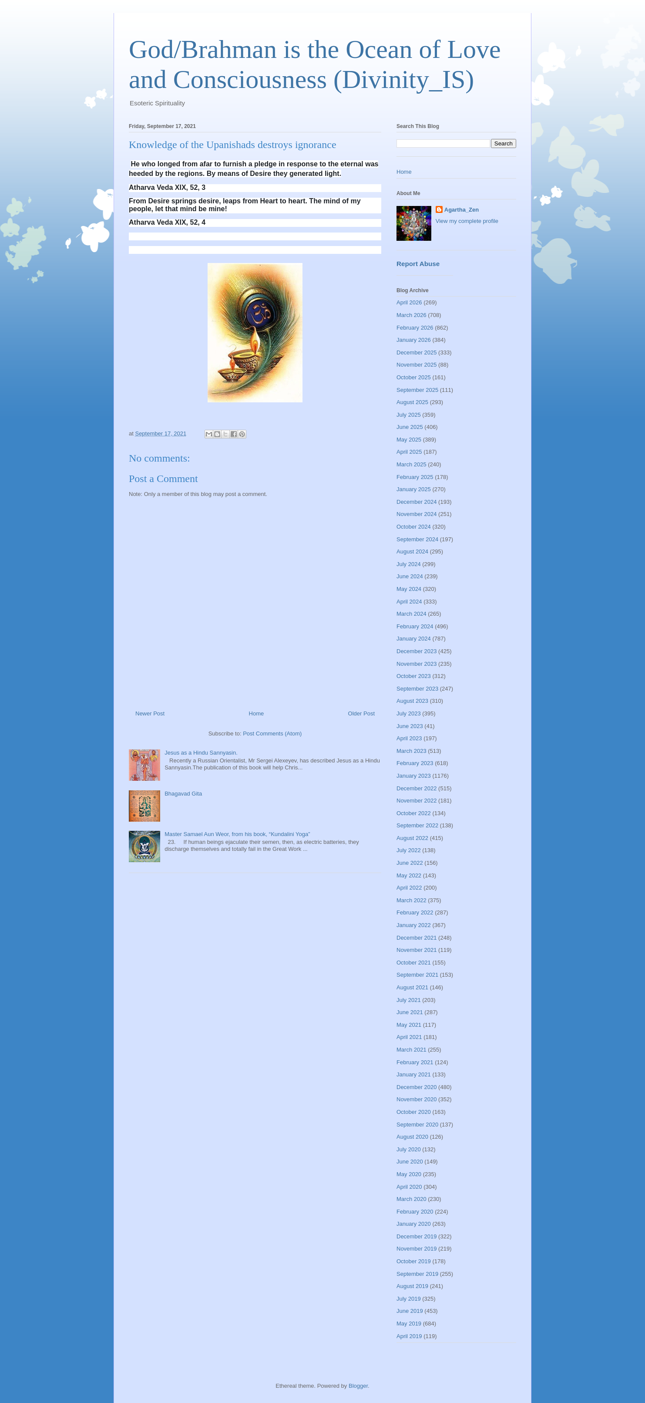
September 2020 (417, 1124)
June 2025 (409, 427)
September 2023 (417, 688)
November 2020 (416, 1099)
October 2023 (413, 676)
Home (256, 713)
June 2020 (409, 1161)
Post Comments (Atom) (272, 733)
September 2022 (417, 825)
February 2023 (414, 763)
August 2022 (412, 838)
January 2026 (413, 340)
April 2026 (409, 302)
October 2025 (413, 377)
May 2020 (408, 1174)
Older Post (361, 713)
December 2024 (416, 502)
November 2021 (416, 950)
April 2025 (409, 452)
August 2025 (412, 402)
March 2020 (411, 1199)
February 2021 (414, 1062)
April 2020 (409, 1187)
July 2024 (408, 564)
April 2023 (409, 738)
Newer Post (150, 713)
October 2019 (413, 1261)
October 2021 (413, 962)
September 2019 (417, 1274)
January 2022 (413, 925)
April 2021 (409, 1037)
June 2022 (409, 863)
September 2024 (417, 539)
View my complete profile (467, 221)
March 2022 (411, 900)
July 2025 (408, 414)
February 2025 (414, 477)
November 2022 (416, 800)
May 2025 (408, 439)
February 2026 (414, 327)
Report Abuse (418, 263)
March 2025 (411, 464)
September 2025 (417, 390)
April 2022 (409, 887)
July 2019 (408, 1298)
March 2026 (411, 315)
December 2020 (416, 1087)
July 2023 (408, 713)
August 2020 (412, 1136)
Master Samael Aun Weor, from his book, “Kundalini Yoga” (237, 834)
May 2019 (408, 1323)
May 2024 (408, 589)
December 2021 (416, 937)
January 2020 (413, 1224)
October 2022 (413, 813)
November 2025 (416, 364)
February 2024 (414, 626)
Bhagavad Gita (183, 793)
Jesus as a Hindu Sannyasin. (201, 752)
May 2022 (408, 875)
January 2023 (413, 775)
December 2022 (416, 788)
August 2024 (412, 551)
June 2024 (409, 576)
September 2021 (417, 974)
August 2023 (412, 701)
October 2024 (413, 526)
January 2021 (413, 1074)
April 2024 (409, 601)
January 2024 (413, 638)
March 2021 (411, 1049)
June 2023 (409, 726)
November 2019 (416, 1248)
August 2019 (412, 1286)
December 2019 (416, 1236)
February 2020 (414, 1211)
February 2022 (414, 912)
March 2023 (411, 751)
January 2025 (413, 489)
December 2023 (416, 651)
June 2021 (409, 1012)
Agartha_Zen (461, 209)
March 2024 (411, 613)
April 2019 (409, 1336)
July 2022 (408, 850)
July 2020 (408, 1149)
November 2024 (416, 514)
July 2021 (408, 1000)
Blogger (358, 1386)
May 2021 (408, 1025)
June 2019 (409, 1311)
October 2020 (413, 1112)
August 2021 (412, 987)
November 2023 (416, 664)
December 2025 (416, 352)
